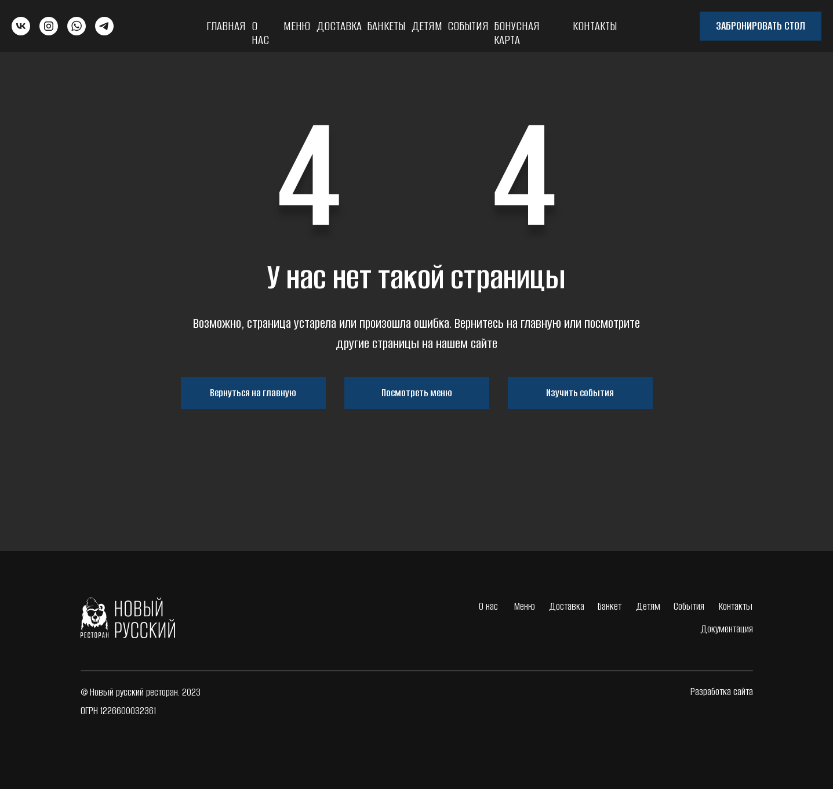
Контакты (595, 25)
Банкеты (386, 25)
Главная (226, 25)
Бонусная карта (517, 32)
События (468, 25)
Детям (427, 25)
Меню (296, 25)
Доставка (339, 25)
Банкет (609, 606)
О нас (260, 32)
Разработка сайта (721, 691)
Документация (726, 629)
